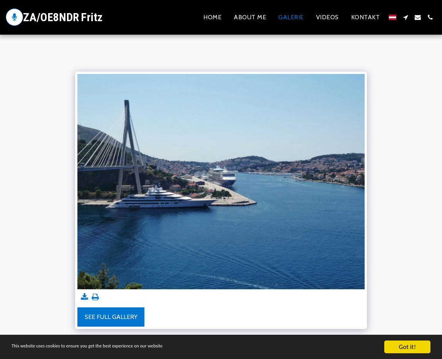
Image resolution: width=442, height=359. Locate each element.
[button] (405, 17)
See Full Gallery (111, 316)
